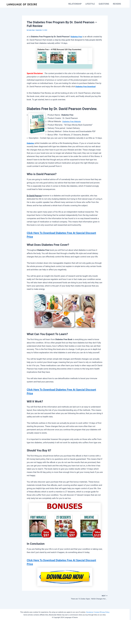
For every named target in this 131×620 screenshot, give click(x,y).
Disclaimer (89, 611)
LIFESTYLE (90, 4)
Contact (97, 611)
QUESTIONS (104, 4)
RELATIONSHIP (75, 4)
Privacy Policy (105, 611)
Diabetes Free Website (72, 121)
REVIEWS (117, 4)
